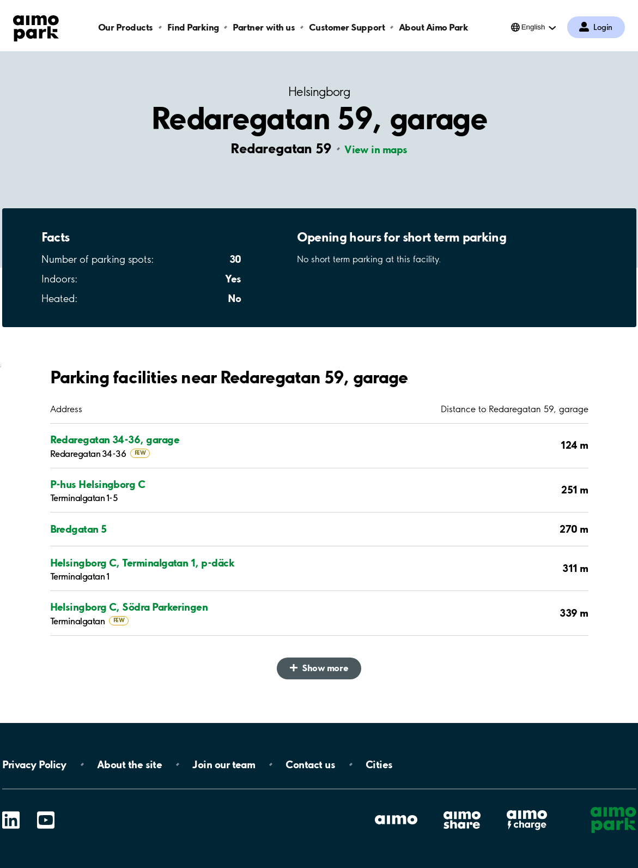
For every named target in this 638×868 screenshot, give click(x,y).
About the (129, 764)
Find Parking (193, 27)
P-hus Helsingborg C (97, 484)
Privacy (34, 764)
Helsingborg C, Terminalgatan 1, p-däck (142, 562)
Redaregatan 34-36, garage (115, 439)
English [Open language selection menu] (533, 27)
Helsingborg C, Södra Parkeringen (129, 606)
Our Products (125, 27)
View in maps (376, 149)
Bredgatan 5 (78, 528)
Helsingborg (319, 92)
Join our (223, 764)
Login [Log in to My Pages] (602, 27)
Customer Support (347, 27)
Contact (310, 764)
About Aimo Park (434, 27)
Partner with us (264, 27)
